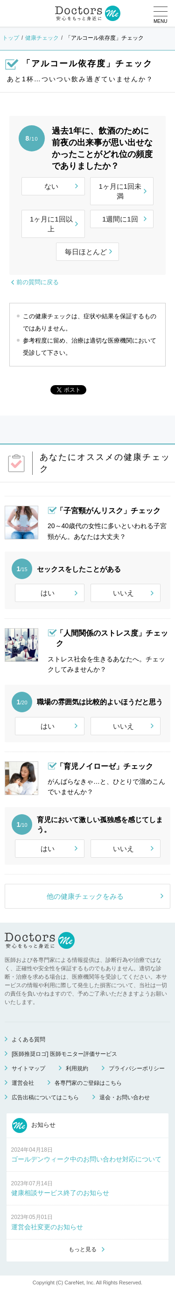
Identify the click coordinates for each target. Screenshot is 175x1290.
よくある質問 (28, 1039)
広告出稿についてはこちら (45, 1097)
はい (48, 593)
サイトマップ (28, 1068)
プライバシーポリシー (137, 1068)
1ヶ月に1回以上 (51, 224)
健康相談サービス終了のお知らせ (60, 1193)
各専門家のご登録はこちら (88, 1083)
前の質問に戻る (37, 282)
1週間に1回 (120, 219)
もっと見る (83, 1249)
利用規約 (77, 1068)
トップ (10, 38)
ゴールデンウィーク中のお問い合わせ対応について (86, 1159)
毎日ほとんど (86, 252)
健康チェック (42, 38)
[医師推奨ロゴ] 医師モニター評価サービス (64, 1054)
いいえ (123, 593)
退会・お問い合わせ (124, 1097)
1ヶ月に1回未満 (119, 191)
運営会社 (23, 1083)
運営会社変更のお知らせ (47, 1227)
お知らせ (34, 1125)
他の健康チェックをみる (85, 896)
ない (51, 186)
